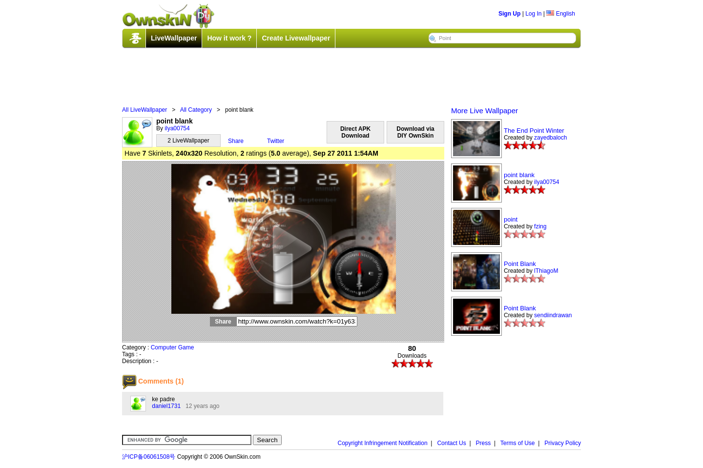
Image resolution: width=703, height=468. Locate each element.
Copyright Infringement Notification (383, 443)
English (560, 13)
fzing (540, 226)
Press (483, 443)
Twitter (275, 141)
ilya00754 (177, 128)
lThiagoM (546, 270)
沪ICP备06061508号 (148, 456)
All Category (196, 109)
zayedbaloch (550, 137)
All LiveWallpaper (144, 109)
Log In (533, 13)
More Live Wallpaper (484, 110)
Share (236, 141)
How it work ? (229, 38)
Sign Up (509, 13)
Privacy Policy (562, 443)
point (510, 219)
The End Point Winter (534, 130)
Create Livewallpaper (296, 38)
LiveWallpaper (174, 38)
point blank (519, 175)
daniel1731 (166, 406)
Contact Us (451, 443)
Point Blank (520, 263)
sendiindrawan (553, 315)
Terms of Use (517, 443)
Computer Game (172, 347)
